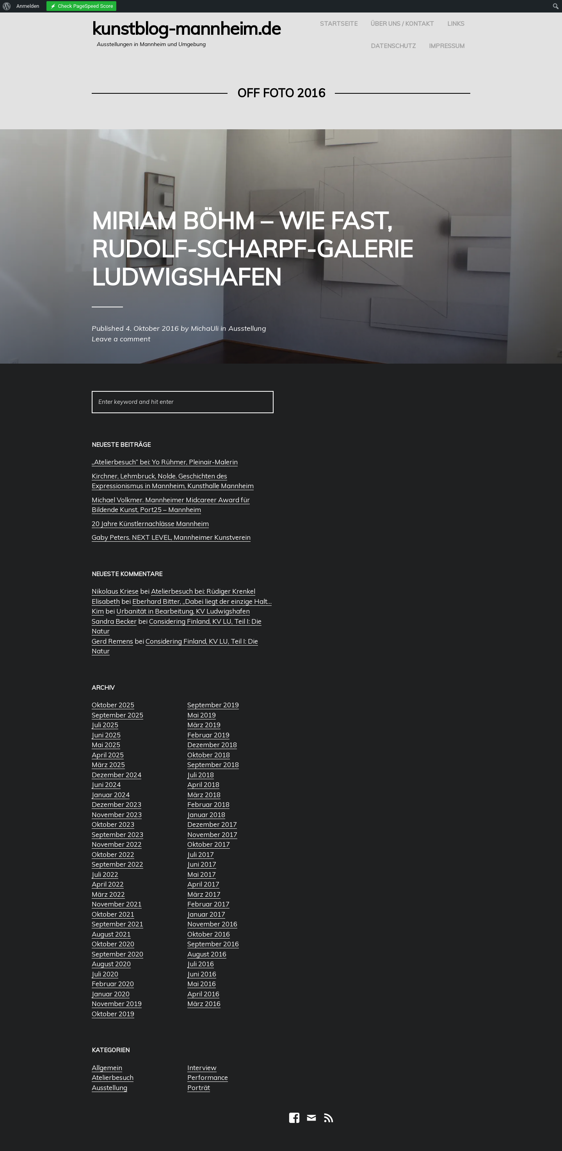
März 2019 (204, 725)
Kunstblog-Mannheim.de (186, 28)
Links (455, 23)
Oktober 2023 (113, 824)
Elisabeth (106, 601)
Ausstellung (109, 1087)
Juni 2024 (106, 784)
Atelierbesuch (112, 1077)
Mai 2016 (201, 984)
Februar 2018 (208, 804)
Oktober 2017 (208, 844)
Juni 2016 (201, 974)
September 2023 (117, 834)
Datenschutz (393, 46)
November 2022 (117, 844)
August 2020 (111, 964)
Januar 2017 (206, 914)
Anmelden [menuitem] (27, 6)
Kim (98, 611)
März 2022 (108, 894)
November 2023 (117, 814)
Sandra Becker (114, 621)
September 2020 (117, 954)
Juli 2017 (200, 854)
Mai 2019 (201, 715)
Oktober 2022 (113, 854)
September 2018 (213, 764)
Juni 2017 (201, 864)
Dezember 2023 (116, 804)
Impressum (446, 46)
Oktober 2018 (208, 755)
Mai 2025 (106, 745)
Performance (207, 1077)
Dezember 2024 (116, 775)
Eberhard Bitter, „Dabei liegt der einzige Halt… (202, 601)
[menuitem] (7, 6)
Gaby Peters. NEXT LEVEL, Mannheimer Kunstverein (171, 537)
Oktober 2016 (208, 934)
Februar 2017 (208, 904)
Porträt (198, 1087)
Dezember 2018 (212, 745)
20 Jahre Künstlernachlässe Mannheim (150, 523)
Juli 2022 (105, 874)
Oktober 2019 (113, 1014)
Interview (202, 1068)
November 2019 (117, 1003)
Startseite (338, 23)
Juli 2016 (200, 964)
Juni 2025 (106, 735)
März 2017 (204, 894)
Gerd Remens (112, 641)
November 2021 (117, 904)
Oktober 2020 (113, 944)
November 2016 (212, 924)
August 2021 (111, 934)
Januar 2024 (111, 795)
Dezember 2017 (212, 824)
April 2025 (108, 755)
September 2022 (117, 864)
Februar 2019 (208, 735)
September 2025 (117, 715)
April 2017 (203, 884)
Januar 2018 (206, 814)
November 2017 (212, 834)
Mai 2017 (201, 874)
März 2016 (204, 1003)
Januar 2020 (111, 994)
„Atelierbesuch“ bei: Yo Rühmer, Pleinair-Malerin (165, 462)
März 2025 (108, 764)
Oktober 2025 (113, 705)
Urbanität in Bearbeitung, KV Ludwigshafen (183, 611)
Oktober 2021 (113, 914)
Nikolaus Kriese (115, 591)
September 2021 (117, 924)
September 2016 (213, 944)
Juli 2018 (200, 775)
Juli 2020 (105, 974)
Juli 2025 (105, 725)
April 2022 (108, 884)
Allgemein (107, 1068)
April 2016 (203, 994)
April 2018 (203, 784)
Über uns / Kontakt (402, 23)
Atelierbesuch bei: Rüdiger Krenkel (203, 591)
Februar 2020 (113, 984)
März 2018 (204, 795)
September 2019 (213, 705)
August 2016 (206, 954)
